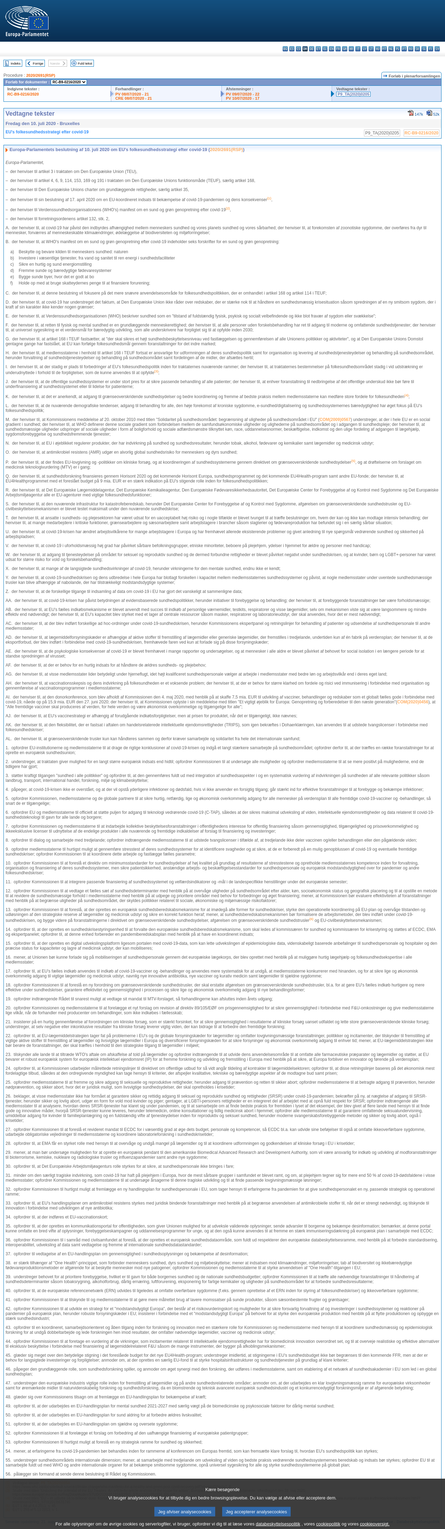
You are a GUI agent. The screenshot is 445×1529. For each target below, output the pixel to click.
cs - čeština (298, 48)
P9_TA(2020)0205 (353, 94)
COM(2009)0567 (334, 419)
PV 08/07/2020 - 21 (132, 94)
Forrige (38, 63)
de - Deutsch (311, 48)
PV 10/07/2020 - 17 (242, 98)
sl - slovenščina (424, 48)
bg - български (285, 48)
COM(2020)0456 (412, 702)
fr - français (338, 48)
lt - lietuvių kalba (371, 48)
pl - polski (397, 48)
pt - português (404, 48)
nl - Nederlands (391, 48)
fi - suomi (430, 48)
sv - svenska (437, 48)
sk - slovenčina (417, 48)
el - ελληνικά (324, 48)
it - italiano (358, 48)
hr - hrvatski (351, 48)
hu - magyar (377, 48)
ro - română (410, 48)
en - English (331, 48)
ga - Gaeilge (344, 48)
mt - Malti (384, 48)
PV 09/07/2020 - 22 (242, 94)
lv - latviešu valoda (364, 48)
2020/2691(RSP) (40, 75)
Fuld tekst (85, 63)
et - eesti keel (318, 48)
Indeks (16, 63)
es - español (291, 48)
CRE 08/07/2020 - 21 (133, 98)
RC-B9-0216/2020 (23, 94)
